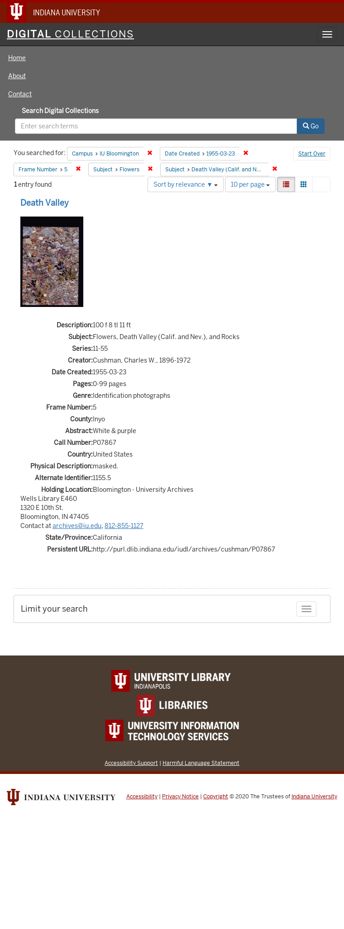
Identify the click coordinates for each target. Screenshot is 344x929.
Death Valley (44, 203)
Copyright (215, 796)
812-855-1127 (124, 526)
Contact (20, 94)
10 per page (250, 184)
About (17, 76)
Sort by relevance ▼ (185, 184)
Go (311, 126)
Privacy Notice (180, 796)
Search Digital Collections (60, 111)
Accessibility (142, 796)
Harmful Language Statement (200, 762)
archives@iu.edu (77, 526)
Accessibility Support (131, 762)
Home (17, 58)
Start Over (311, 153)
